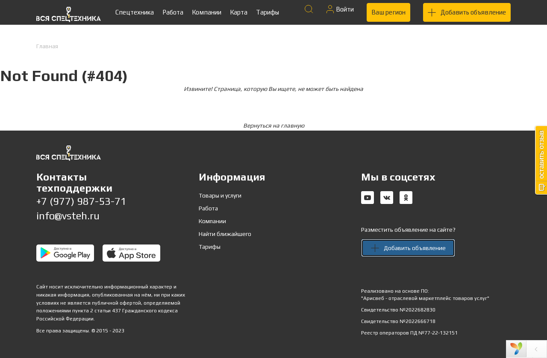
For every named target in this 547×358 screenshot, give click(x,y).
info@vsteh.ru (68, 215)
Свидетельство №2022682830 (398, 310)
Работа (172, 12)
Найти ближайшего (225, 233)
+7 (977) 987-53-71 (81, 201)
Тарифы (267, 12)
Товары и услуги (220, 195)
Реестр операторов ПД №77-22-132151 (409, 333)
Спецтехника (134, 12)
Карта (238, 12)
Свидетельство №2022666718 (398, 321)
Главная (47, 46)
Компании (206, 12)
